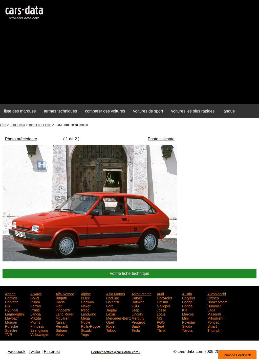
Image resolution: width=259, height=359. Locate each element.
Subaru (61, 329)
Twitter (34, 351)
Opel (110, 321)
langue (229, 111)
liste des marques (20, 111)
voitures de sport (148, 111)
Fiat (58, 305)
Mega (85, 317)
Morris (35, 321)
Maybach (12, 317)
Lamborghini (15, 313)
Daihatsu (113, 301)
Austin (187, 293)
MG (160, 317)
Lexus (111, 313)
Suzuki (86, 329)
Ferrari (35, 305)
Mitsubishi (215, 317)
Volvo (60, 333)
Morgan (11, 321)
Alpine (86, 293)
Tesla (136, 329)
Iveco (85, 309)
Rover (111, 325)
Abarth (10, 293)
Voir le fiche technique (129, 273)
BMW (34, 297)
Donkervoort (217, 301)
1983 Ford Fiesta (40, 125)
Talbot (111, 329)
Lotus (161, 313)
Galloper (163, 305)
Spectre (11, 329)
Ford (3, 125)
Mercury (138, 317)
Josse (161, 309)
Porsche (11, 325)
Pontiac (213, 321)
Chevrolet (164, 297)
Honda (187, 305)
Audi (160, 293)
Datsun (162, 301)
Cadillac (112, 297)
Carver (137, 297)
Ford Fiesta (17, 125)
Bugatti (61, 297)
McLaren (62, 317)
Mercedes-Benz (118, 317)
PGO (161, 321)
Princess (37, 325)
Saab (136, 325)
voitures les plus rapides (193, 111)
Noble (85, 321)
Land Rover (65, 313)
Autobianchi (216, 293)
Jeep (135, 309)
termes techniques (60, 111)
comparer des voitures (105, 111)
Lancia (35, 313)
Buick (85, 297)
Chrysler (188, 297)
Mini (185, 317)
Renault (62, 325)
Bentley (11, 297)
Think (161, 329)
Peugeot (138, 321)
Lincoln (137, 313)
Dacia (60, 301)
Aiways (35, 293)
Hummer (214, 305)
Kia (184, 309)
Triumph (213, 329)
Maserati (214, 313)
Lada (211, 309)
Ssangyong (39, 329)
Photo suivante (161, 139)
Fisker (86, 305)
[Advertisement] (129, 64)
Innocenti (63, 309)
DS (7, 305)
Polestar (188, 321)
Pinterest (52, 351)
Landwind (88, 313)
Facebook (16, 351)
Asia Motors (115, 293)
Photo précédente (21, 139)
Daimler (138, 301)
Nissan (61, 321)
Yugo (85, 333)
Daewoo (87, 301)
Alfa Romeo (65, 293)
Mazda (35, 317)
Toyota (187, 329)
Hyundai (11, 309)
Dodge (187, 301)
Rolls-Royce (90, 325)
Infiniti (35, 309)
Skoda (187, 325)
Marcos (188, 313)
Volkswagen (39, 333)
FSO (135, 305)
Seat (160, 325)
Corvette (11, 301)
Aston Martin (142, 293)
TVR (8, 333)
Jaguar (111, 309)
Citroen (213, 297)
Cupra (35, 301)
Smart (212, 325)
